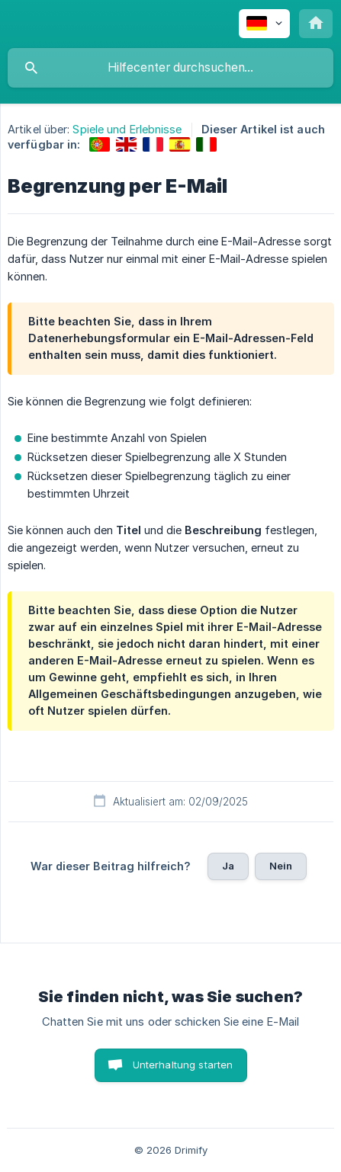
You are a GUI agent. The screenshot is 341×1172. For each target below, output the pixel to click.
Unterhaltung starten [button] (183, 1064)
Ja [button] (228, 866)
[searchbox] (170, 68)
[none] (264, 23)
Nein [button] (281, 866)
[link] (99, 144)
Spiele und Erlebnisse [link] (127, 129)
